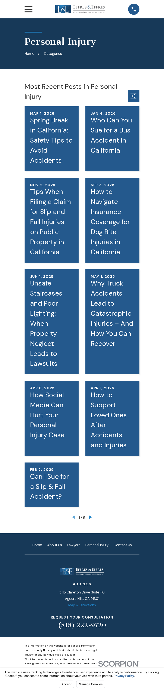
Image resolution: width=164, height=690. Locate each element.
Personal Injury (96, 545)
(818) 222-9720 (82, 625)
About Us (54, 545)
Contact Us (123, 545)
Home (37, 545)
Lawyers (73, 545)
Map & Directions (82, 605)
